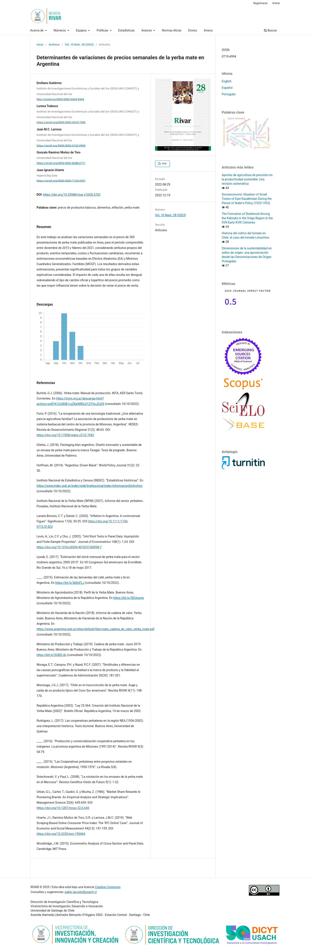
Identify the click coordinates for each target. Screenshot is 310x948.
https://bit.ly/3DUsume (128, 598)
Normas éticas (171, 30)
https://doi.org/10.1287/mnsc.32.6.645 (63, 808)
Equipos (81, 30)
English (226, 81)
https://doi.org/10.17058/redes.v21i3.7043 (65, 435)
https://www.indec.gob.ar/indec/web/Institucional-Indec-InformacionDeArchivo (89, 485)
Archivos (54, 44)
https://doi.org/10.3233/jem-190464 (61, 834)
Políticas (103, 30)
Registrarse (260, 3)
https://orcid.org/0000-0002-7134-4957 (61, 180)
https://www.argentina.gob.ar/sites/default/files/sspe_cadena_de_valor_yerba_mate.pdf (95, 629)
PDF (164, 163)
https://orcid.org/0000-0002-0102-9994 (61, 145)
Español (227, 87)
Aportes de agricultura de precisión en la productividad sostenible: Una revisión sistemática (247, 179)
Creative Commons (108, 887)
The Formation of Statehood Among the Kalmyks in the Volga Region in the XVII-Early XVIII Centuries (247, 218)
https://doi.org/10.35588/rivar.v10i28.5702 (71, 194)
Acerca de (37, 30)
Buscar (270, 30)
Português (229, 94)
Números (60, 30)
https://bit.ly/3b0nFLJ (69, 582)
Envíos (192, 30)
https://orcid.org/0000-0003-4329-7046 (61, 122)
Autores (147, 30)
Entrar (276, 3)
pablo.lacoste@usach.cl (81, 892)
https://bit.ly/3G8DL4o (52, 655)
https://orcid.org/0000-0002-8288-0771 (61, 163)
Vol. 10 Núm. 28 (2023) (79, 44)
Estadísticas (126, 30)
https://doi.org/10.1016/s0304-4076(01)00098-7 (69, 547)
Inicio (40, 44)
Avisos (208, 30)
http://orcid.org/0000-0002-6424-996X (60, 99)
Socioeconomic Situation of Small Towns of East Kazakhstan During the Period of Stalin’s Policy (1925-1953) (247, 199)
